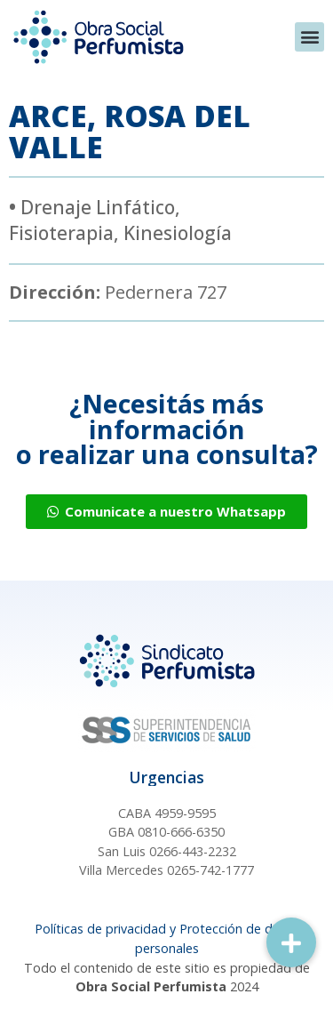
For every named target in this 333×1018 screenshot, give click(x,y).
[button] (309, 37)
